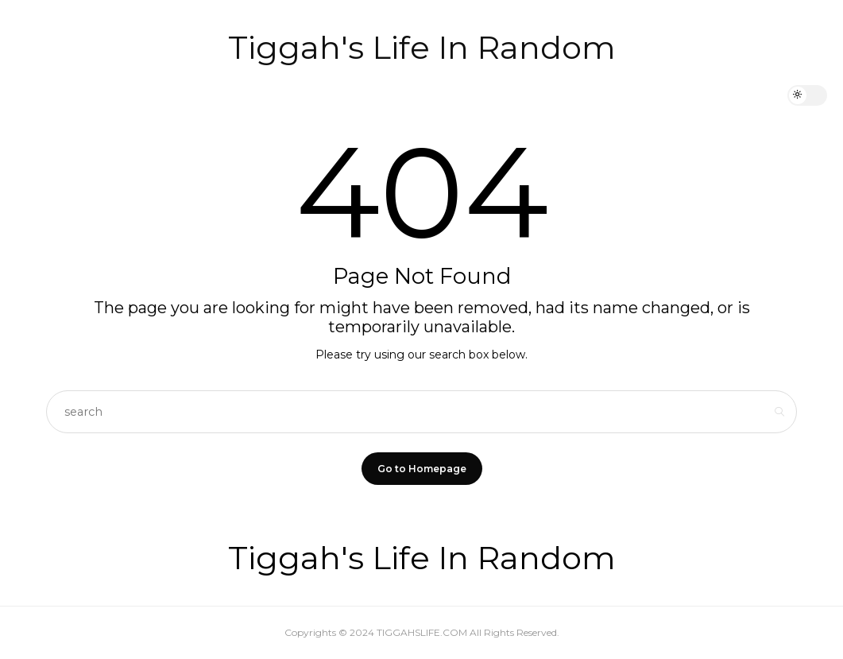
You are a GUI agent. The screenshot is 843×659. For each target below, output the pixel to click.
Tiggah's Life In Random (422, 47)
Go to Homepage (421, 469)
